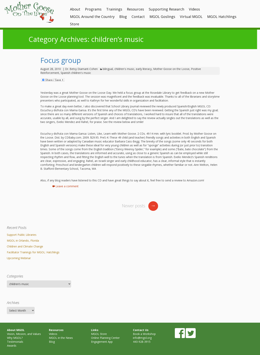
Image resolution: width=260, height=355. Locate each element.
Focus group (60, 60)
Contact (138, 16)
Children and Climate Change (25, 246)
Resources (135, 9)
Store (74, 24)
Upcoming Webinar (19, 258)
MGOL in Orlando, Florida (23, 240)
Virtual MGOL (191, 16)
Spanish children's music (76, 73)
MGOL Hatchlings (221, 16)
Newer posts (140, 205)
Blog (123, 16)
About (75, 9)
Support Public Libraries (21, 235)
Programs (93, 9)
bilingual (108, 69)
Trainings (114, 9)
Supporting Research (166, 9)
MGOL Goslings (162, 16)
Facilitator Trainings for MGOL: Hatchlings (33, 252)
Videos (194, 9)
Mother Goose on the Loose (171, 69)
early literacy (144, 69)
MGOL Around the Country (92, 16)
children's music (124, 69)
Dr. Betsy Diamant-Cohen (81, 69)
